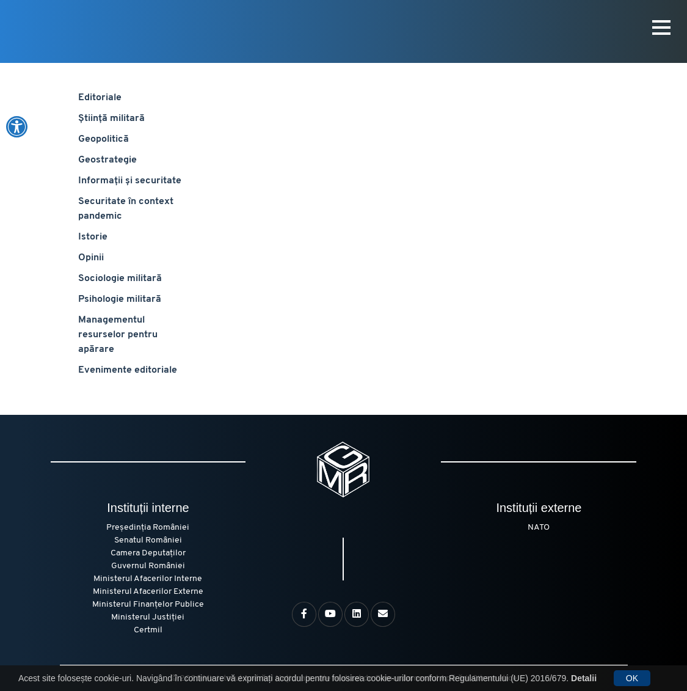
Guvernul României (148, 566)
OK (632, 678)
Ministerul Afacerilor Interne (147, 578)
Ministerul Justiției (147, 617)
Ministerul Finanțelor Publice (148, 604)
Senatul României (148, 540)
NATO (539, 527)
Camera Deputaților (148, 553)
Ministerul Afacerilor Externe (148, 591)
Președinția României (147, 527)
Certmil (148, 630)
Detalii (584, 678)
